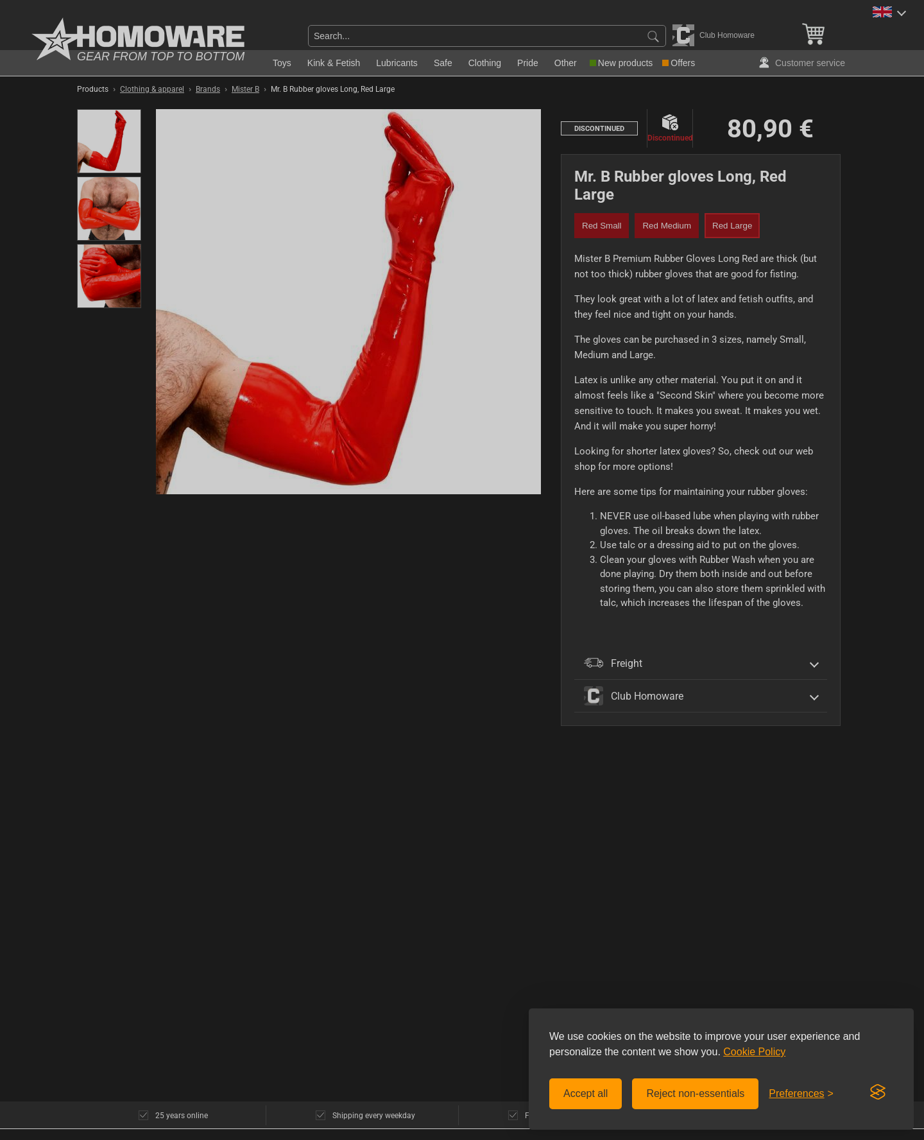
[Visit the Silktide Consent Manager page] (877, 1092)
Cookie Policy (754, 1051)
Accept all (585, 1093)
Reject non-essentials (695, 1093)
